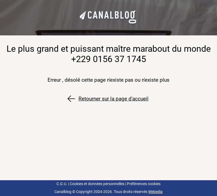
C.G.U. (61, 184)
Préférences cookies (144, 184)
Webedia (155, 191)
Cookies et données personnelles (97, 184)
